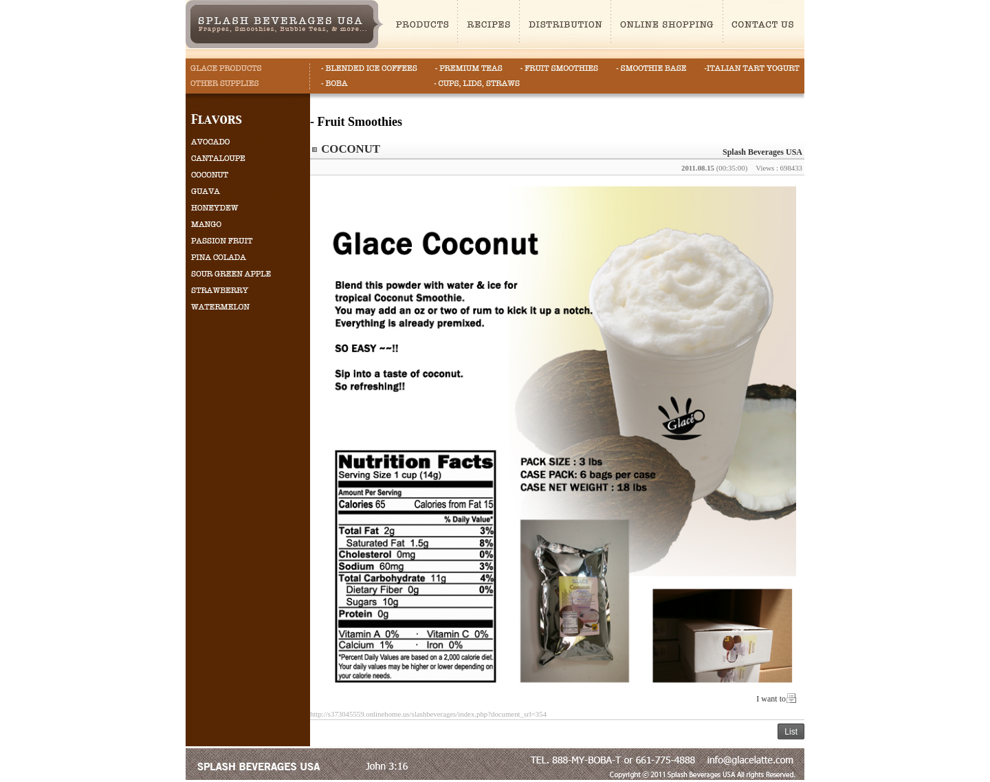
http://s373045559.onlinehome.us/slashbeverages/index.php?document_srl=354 (428, 714)
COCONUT (350, 148)
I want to (771, 699)
